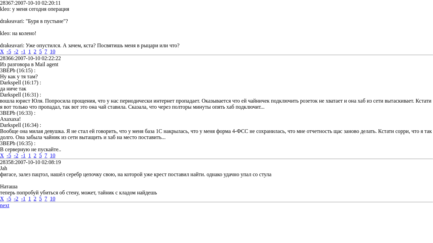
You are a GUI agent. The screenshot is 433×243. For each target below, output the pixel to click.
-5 (9, 51)
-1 (23, 51)
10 (52, 51)
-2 (16, 51)
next (4, 205)
